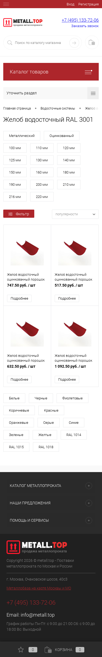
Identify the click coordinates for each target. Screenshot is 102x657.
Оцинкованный (62, 136)
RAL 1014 (73, 435)
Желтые (44, 435)
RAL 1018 (46, 447)
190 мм (15, 184)
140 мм (69, 160)
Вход (70, 4)
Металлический (22, 136)
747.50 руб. (27, 288)
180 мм (69, 172)
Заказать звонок (85, 26)
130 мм (42, 160)
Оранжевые (18, 423)
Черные (41, 398)
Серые (48, 423)
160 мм (42, 172)
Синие (74, 423)
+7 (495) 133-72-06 (80, 20)
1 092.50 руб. (75, 369)
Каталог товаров (51, 72)
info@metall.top (38, 615)
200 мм (42, 184)
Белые (14, 398)
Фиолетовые (72, 398)
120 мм (69, 148)
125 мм (15, 160)
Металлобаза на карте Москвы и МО (39, 588)
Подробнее (19, 298)
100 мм (15, 148)
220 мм (42, 197)
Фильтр (18, 214)
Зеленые (16, 435)
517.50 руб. (75, 288)
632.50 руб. (27, 369)
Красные (51, 410)
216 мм (15, 197)
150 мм (15, 172)
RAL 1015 (16, 447)
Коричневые (19, 410)
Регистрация (88, 4)
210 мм (69, 184)
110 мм (42, 148)
